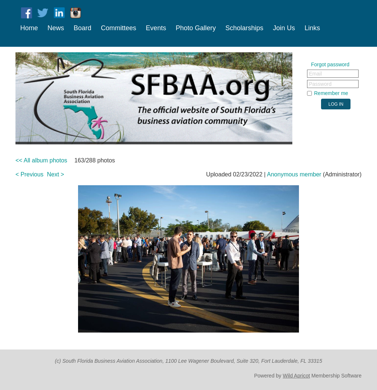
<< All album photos (41, 160)
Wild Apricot (296, 376)
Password (320, 84)
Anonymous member (294, 174)
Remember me (331, 93)
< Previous (29, 174)
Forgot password (330, 64)
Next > (55, 174)
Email (315, 74)
